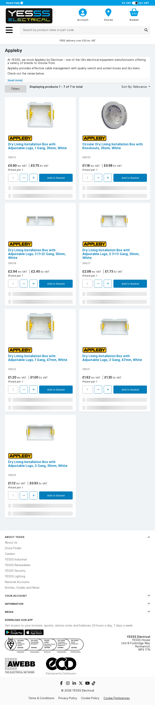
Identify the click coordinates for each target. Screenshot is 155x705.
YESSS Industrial (16, 559)
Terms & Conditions (41, 698)
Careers (10, 553)
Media (77, 611)
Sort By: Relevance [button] (134, 86)
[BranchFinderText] (108, 14)
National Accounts (17, 582)
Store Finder (13, 548)
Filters (16, 88)
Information (77, 603)
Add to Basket (56, 177)
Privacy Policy (67, 698)
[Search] (146, 30)
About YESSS (77, 537)
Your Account (77, 595)
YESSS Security (15, 570)
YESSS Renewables (17, 565)
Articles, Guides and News (22, 587)
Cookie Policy (90, 698)
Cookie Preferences (117, 698)
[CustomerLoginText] (82, 12)
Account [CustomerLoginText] (82, 19)
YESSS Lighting (15, 576)
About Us (11, 542)
